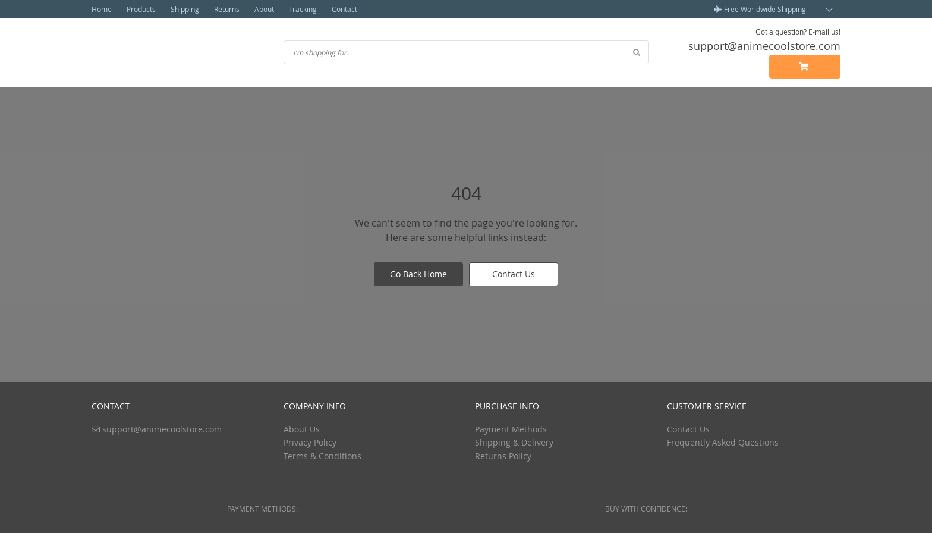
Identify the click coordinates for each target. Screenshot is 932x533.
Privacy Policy (310, 442)
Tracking (303, 9)
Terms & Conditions (322, 456)
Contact (344, 9)
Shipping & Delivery (514, 442)
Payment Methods (511, 429)
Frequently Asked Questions (723, 442)
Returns (227, 9)
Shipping (185, 9)
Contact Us (513, 274)
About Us (302, 429)
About (264, 9)
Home (102, 9)
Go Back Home (418, 274)
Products (141, 9)
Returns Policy (503, 456)
